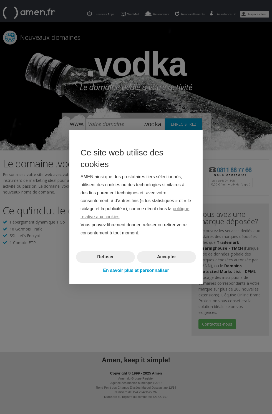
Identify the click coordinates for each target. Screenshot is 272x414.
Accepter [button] (166, 256)
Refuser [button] (105, 256)
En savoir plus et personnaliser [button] (136, 270)
